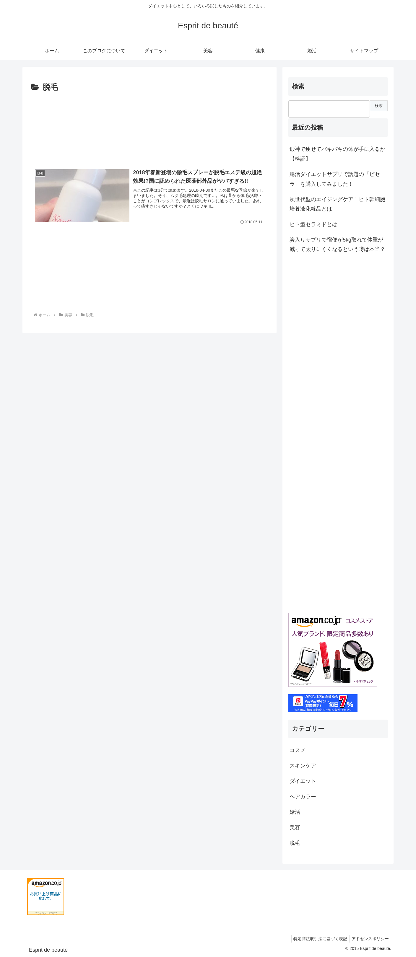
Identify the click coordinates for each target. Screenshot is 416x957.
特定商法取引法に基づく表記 (317, 938)
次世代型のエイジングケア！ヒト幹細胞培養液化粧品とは (337, 204)
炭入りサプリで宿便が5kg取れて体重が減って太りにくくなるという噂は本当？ (337, 244)
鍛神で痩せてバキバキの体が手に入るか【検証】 (337, 154)
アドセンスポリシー (369, 938)
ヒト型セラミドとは (313, 224)
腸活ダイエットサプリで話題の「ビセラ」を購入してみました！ (335, 179)
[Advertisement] (149, 127)
